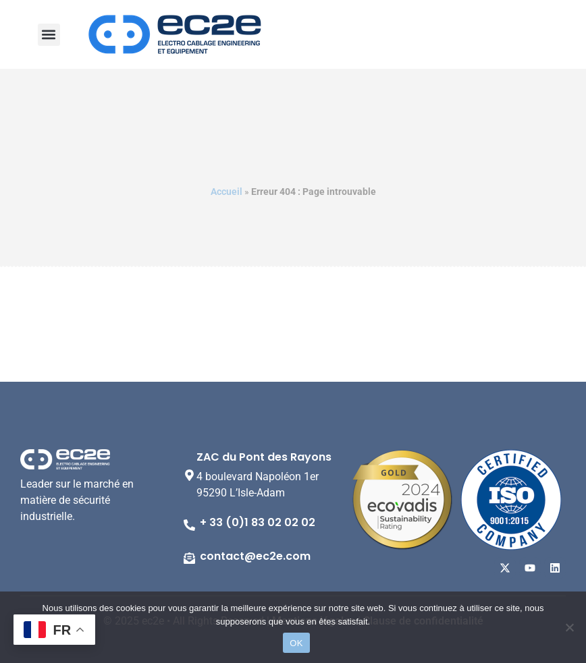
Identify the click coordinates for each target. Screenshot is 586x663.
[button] (49, 35)
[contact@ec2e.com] (189, 558)
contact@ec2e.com (255, 556)
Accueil (226, 191)
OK (296, 643)
